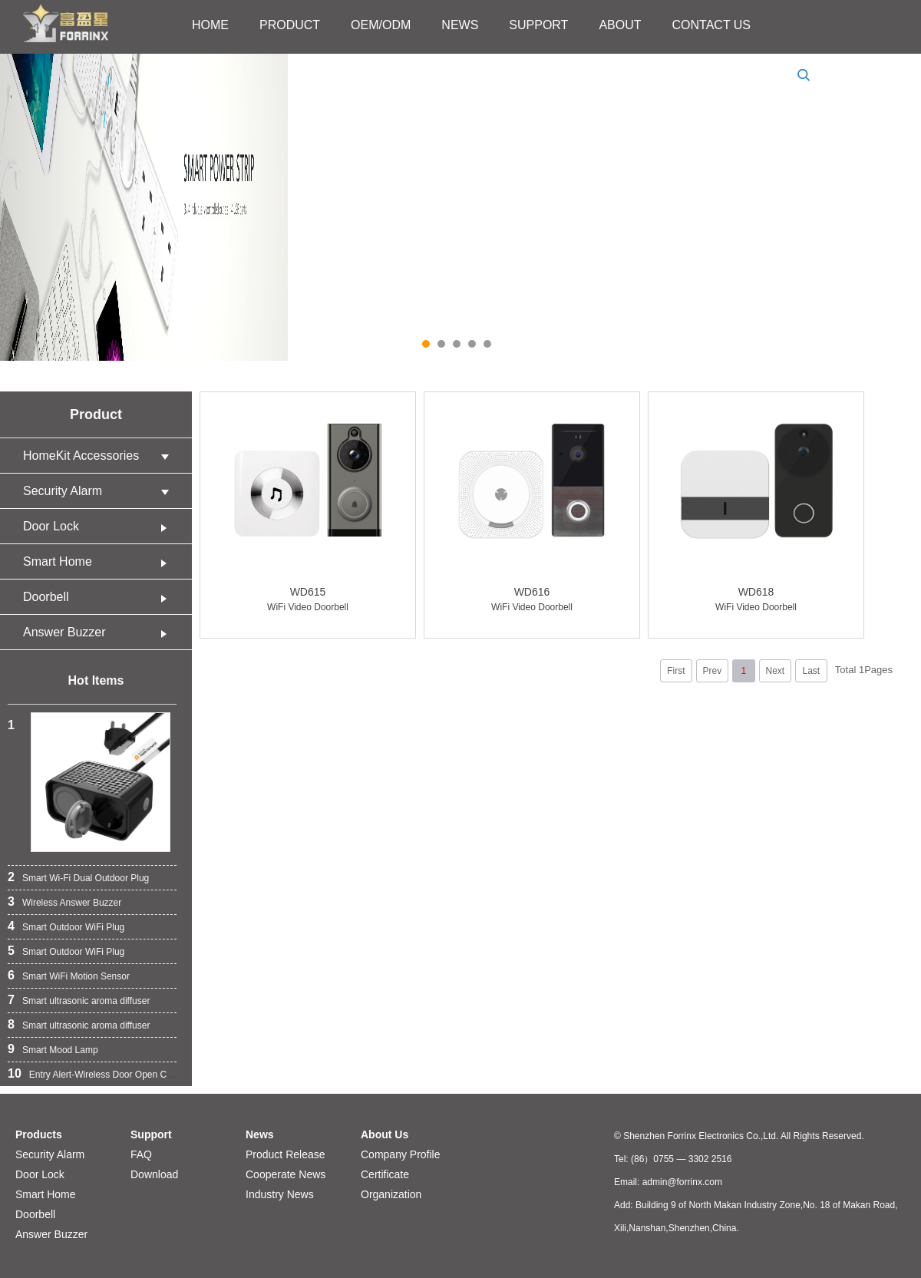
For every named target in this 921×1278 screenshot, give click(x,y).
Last (811, 670)
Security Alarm (100, 490)
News (260, 1134)
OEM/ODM (381, 24)
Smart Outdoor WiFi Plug (73, 927)
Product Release (285, 1154)
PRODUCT (289, 24)
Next (774, 670)
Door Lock (100, 526)
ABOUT (620, 24)
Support (151, 1134)
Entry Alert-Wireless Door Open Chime (108, 1074)
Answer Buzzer (100, 632)
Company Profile (401, 1154)
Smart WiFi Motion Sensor (76, 976)
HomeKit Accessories (100, 455)
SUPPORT (538, 24)
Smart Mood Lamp (60, 1050)
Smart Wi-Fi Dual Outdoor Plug (85, 878)
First (676, 670)
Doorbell (100, 596)
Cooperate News (285, 1174)
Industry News (280, 1194)
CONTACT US (711, 24)
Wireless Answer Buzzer (71, 902)
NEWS (459, 24)
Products (38, 1134)
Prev (711, 670)
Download (154, 1174)
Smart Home (100, 561)
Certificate (385, 1174)
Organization (391, 1194)
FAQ (141, 1154)
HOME (210, 24)
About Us (384, 1134)
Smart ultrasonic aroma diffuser (86, 1001)
